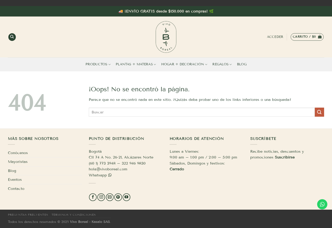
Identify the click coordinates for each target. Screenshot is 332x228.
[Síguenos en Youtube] (126, 197)
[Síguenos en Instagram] (101, 197)
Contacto (16, 188)
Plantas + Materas (136, 64)
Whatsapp (98, 175)
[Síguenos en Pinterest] (118, 197)
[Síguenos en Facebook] (93, 197)
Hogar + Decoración (184, 64)
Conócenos (18, 153)
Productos (98, 64)
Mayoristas (18, 161)
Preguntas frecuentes (28, 214)
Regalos (222, 64)
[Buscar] (12, 37)
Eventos (15, 179)
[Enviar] (319, 112)
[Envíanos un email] (110, 197)
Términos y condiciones (74, 214)
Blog (242, 64)
